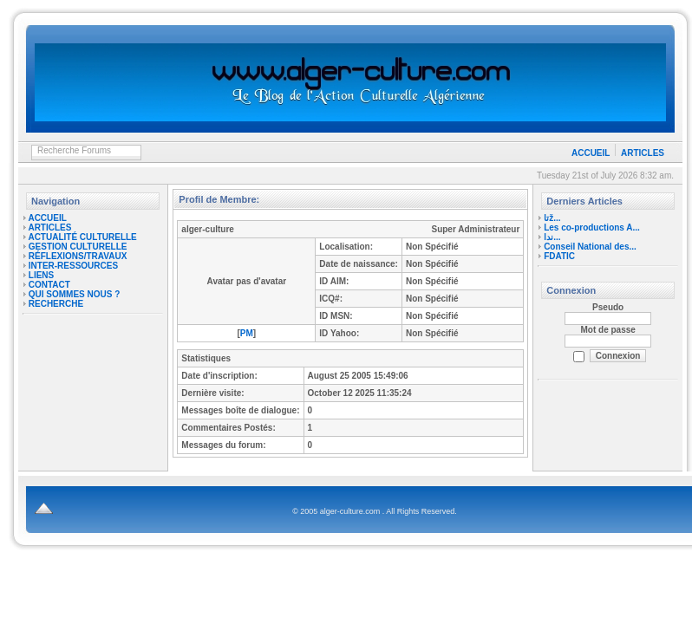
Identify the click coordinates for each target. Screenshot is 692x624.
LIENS (41, 275)
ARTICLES (642, 153)
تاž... (552, 218)
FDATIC (559, 256)
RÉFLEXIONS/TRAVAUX (78, 256)
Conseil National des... (590, 246)
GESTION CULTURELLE (78, 246)
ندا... (552, 237)
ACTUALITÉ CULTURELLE (82, 237)
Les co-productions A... (592, 227)
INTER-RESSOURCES (73, 265)
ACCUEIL (590, 153)
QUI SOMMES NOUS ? (75, 294)
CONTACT (49, 284)
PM (246, 333)
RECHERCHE (56, 304)
